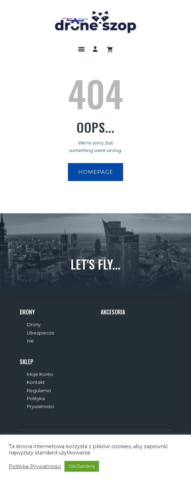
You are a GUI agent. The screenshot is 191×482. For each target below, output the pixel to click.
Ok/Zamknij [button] (82, 466)
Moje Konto (40, 374)
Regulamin (39, 390)
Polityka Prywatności (35, 466)
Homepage (95, 172)
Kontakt (36, 382)
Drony (34, 324)
